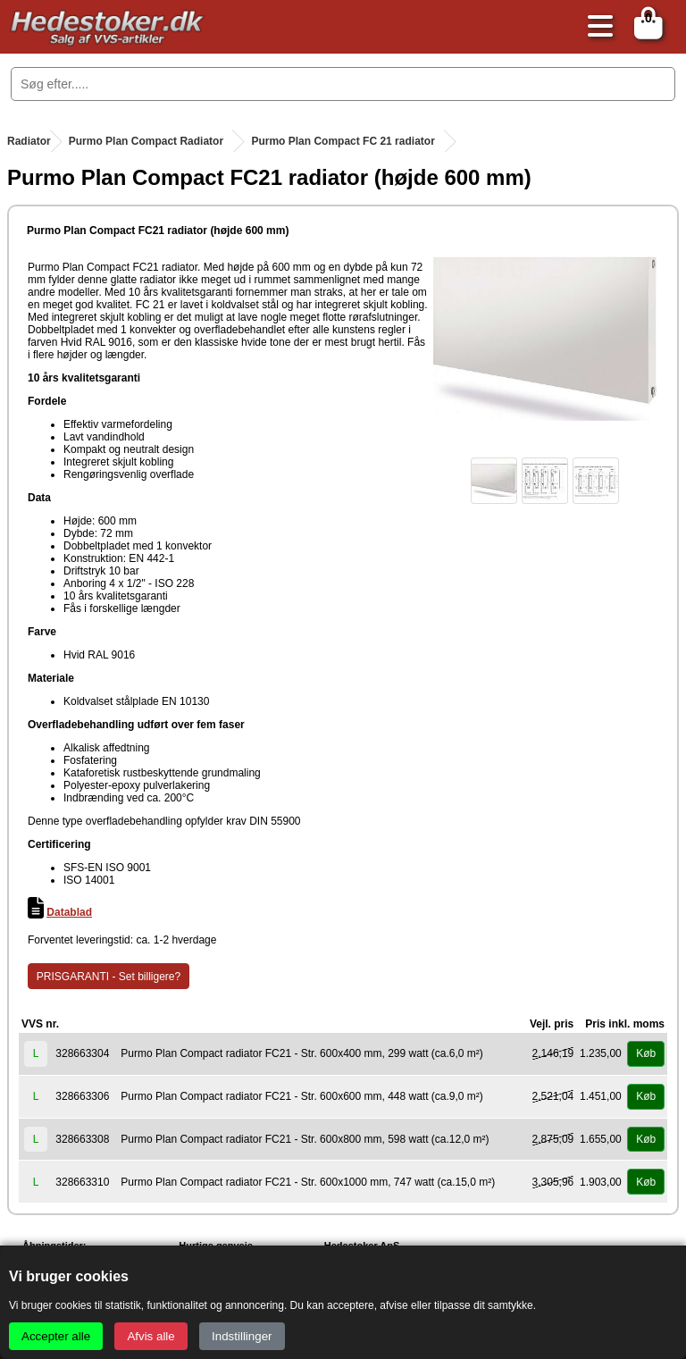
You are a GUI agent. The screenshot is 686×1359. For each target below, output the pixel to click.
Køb (646, 1053)
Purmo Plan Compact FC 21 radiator (342, 141)
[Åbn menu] (596, 27)
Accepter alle (55, 1336)
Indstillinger (242, 1336)
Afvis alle (150, 1336)
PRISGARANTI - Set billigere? (108, 976)
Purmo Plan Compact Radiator (146, 141)
